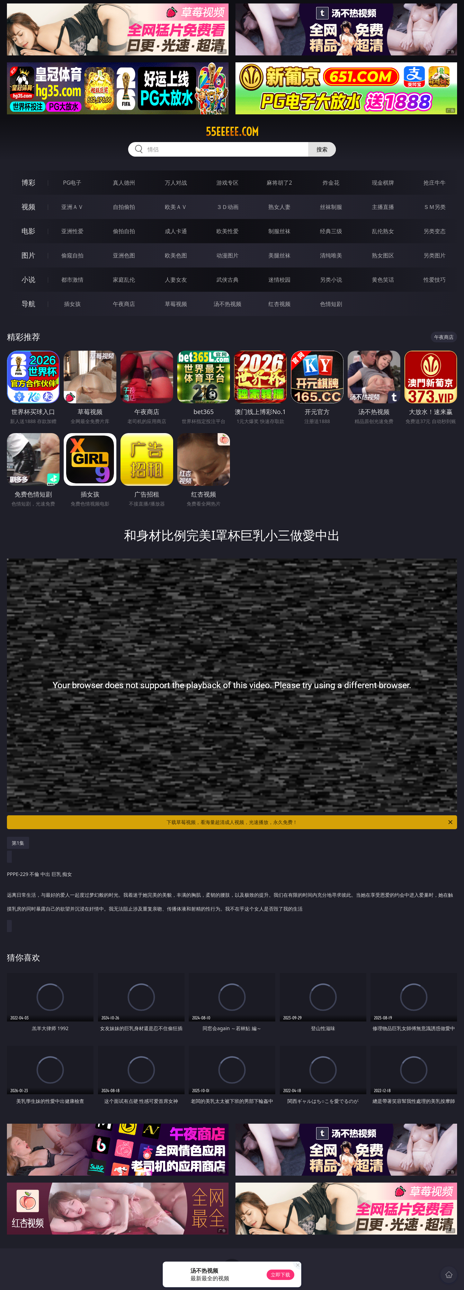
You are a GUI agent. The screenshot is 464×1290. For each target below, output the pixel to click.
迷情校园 (279, 279)
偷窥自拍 (72, 255)
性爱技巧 (434, 279)
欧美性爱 (227, 231)
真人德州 (124, 182)
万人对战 (176, 182)
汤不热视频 (227, 304)
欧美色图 (176, 255)
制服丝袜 (279, 231)
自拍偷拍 (124, 207)
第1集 (18, 843)
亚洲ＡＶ (72, 207)
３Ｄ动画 (227, 207)
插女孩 (72, 304)
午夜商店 (124, 304)
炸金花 (331, 182)
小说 (28, 279)
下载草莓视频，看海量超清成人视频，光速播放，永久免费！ (310, 822)
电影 (28, 231)
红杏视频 (279, 304)
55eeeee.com (232, 132)
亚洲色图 (124, 255)
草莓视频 (176, 304)
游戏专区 (227, 182)
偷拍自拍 (124, 231)
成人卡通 (176, 231)
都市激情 (72, 279)
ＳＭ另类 (434, 207)
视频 (28, 206)
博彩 (28, 182)
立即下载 (280, 1274)
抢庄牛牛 (434, 182)
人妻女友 (176, 279)
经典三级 (331, 231)
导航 (28, 303)
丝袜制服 (331, 207)
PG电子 (72, 182)
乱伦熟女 (383, 231)
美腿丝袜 (279, 255)
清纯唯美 (331, 255)
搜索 (322, 149)
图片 (28, 255)
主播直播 (383, 207)
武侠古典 (227, 279)
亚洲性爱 (72, 231)
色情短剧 (331, 304)
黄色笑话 (383, 279)
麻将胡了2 (279, 182)
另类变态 (434, 231)
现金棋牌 (383, 182)
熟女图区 (383, 255)
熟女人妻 (279, 207)
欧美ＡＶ (176, 207)
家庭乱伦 (124, 279)
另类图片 (434, 255)
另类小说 (331, 279)
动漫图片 (227, 255)
